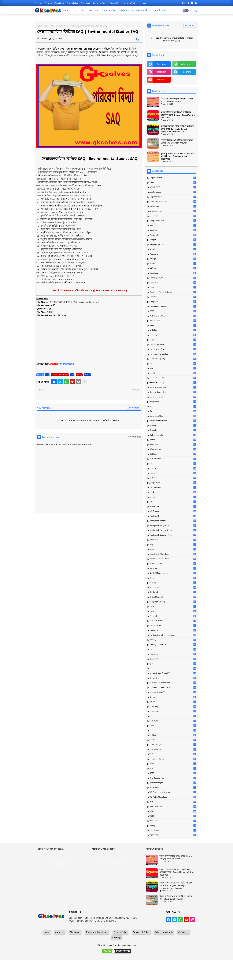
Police (172, 611)
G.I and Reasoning (172, 382)
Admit (172, 182)
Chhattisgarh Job (172, 278)
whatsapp (186, 64)
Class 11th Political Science (172, 292)
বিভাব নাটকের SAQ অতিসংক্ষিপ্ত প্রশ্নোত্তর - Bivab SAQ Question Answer (177, 141)
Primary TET (172, 640)
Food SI (172, 373)
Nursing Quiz (172, 587)
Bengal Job (172, 235)
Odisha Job (172, 592)
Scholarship (172, 711)
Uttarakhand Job (172, 783)
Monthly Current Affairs (172, 559)
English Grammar (172, 344)
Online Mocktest (172, 597)
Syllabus (125, 10)
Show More (188, 25)
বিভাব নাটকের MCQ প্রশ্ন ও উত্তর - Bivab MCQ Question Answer (177, 100)
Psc (72, 374)
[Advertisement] (89, 341)
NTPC (172, 578)
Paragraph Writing (172, 602)
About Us (39, 3)
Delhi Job (172, 330)
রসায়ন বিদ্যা (172, 835)
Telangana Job (172, 749)
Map (172, 544)
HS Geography (172, 449)
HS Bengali (172, 444)
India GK (172, 468)
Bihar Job (172, 249)
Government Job (172, 416)
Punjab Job (172, 654)
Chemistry (172, 273)
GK (82, 10)
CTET (172, 311)
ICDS (172, 463)
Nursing (172, 582)
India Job (172, 473)
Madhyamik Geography (172, 525)
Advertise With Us (129, 3)
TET (172, 754)
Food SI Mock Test (172, 378)
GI (172, 406)
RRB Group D (172, 706)
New (74, 10)
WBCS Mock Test (172, 806)
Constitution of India (172, 306)
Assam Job (172, 216)
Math (172, 549)
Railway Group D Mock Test (172, 673)
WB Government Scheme (172, 792)
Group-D (172, 430)
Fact (172, 368)
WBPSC (172, 816)
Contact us (114, 3)
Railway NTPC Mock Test (172, 682)
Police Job (172, 616)
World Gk (172, 821)
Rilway (79, 374)
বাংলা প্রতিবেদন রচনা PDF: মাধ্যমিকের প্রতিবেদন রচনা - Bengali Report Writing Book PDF (178, 115)
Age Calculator (172, 192)
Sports (172, 725)
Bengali (172, 239)
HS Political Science (172, 459)
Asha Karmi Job (172, 211)
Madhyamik (161, 10)
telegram (186, 71)
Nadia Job (172, 568)
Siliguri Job (172, 721)
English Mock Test (172, 349)
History (172, 440)
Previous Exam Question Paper (172, 635)
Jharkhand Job (172, 487)
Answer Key (172, 206)
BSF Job (172, 268)
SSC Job (172, 735)
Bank (172, 225)
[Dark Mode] (195, 10)
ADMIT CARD (172, 187)
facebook (161, 64)
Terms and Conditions (54, 3)
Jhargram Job (172, 482)
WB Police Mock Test (172, 797)
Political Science (172, 621)
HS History (172, 454)
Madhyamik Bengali (172, 521)
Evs (47, 374)
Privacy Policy (72, 3)
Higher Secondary (172, 435)
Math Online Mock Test (172, 554)
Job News (172, 492)
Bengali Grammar (172, 244)
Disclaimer (85, 3)
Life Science (172, 511)
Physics (172, 606)
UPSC (172, 768)
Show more (133, 407)
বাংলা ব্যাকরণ (172, 830)
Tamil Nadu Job (172, 744)
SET (172, 716)
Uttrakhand (172, 787)
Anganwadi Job (172, 197)
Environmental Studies (172, 354)
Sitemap (143, 3)
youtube (161, 79)
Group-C (172, 425)
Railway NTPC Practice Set (172, 687)
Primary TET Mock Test (172, 644)
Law (172, 501)
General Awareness (172, 387)
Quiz (172, 663)
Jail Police (172, 478)
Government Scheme (172, 420)
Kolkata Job (172, 497)
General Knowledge (142, 10)
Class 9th (172, 297)
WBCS (47, 25)
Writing (172, 825)
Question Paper (110, 10)
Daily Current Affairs (172, 316)
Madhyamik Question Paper (172, 535)
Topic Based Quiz (172, 759)
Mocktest (94, 10)
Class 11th (172, 287)
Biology (172, 259)
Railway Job (172, 678)
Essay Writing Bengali (172, 359)
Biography (172, 254)
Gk (172, 411)
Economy (172, 335)
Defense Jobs (172, 320)
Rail (172, 668)
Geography (172, 401)
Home (66, 10)
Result (172, 697)
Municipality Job (172, 563)
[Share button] (84, 381)
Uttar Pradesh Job (172, 778)
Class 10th (172, 282)
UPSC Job (172, 773)
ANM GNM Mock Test (172, 201)
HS (171, 10)
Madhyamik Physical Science (172, 530)
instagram (161, 71)
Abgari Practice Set (172, 178)
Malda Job (172, 540)
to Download (61, 363)
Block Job (172, 263)
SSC (172, 730)
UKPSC (172, 763)
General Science (172, 397)
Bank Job (172, 230)
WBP (172, 811)
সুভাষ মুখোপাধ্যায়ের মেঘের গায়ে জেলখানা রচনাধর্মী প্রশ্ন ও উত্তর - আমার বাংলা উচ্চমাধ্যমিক (177, 156)
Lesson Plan (172, 506)
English (172, 340)
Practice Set (172, 630)
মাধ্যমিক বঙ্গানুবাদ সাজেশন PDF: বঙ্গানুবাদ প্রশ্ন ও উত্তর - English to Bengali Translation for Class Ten (177, 129)
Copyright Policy (100, 3)
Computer (172, 301)
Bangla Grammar (172, 220)
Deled (172, 325)
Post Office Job (172, 625)
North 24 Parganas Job (172, 573)
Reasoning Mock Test (172, 692)
